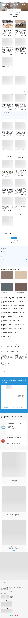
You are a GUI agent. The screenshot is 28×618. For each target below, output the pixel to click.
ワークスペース (7, 2)
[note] (17, 615)
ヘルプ (7, 593)
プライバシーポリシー (13, 587)
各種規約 (7, 587)
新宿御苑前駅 (15, 2)
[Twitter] (12, 615)
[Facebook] (14, 615)
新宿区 (12, 2)
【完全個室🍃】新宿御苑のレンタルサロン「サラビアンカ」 (8, 407)
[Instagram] (15, 615)
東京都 (10, 2)
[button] (14, 249)
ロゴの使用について (9, 588)
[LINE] (10, 615)
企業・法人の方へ (3, 593)
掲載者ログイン (10, 583)
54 (17, 240)
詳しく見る (14, 550)
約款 (9, 587)
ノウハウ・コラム (3, 587)
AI (12, 47)
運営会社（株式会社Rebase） (5, 589)
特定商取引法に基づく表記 (20, 587)
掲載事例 (13, 583)
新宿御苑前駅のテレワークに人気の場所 (21, 2)
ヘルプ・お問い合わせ (4, 588)
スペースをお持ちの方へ (4, 583)
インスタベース (2, 2)
